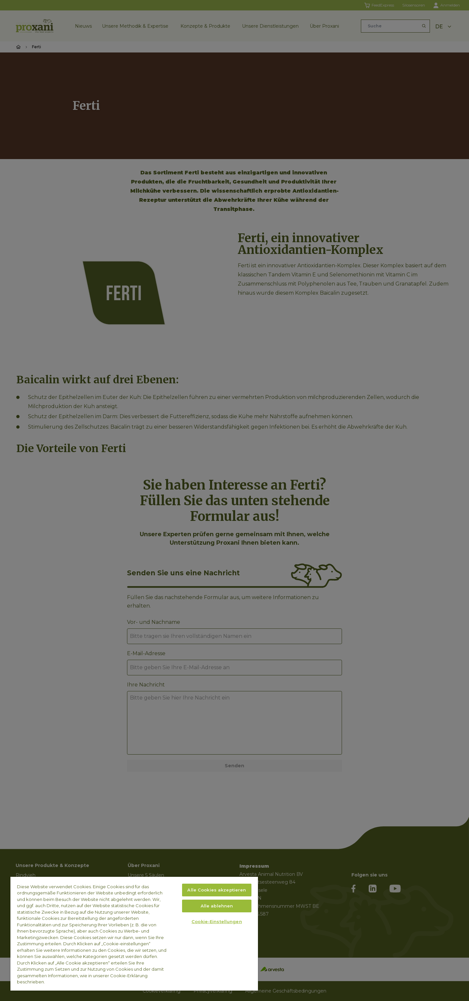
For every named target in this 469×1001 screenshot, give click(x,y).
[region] (134, 934)
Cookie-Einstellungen (217, 921)
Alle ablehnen (217, 905)
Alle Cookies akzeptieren (216, 889)
